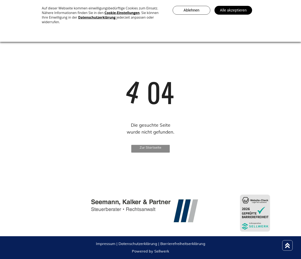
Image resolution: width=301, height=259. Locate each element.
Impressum (105, 243)
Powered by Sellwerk (150, 251)
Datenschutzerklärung (138, 243)
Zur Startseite (150, 147)
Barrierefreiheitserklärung (182, 243)
